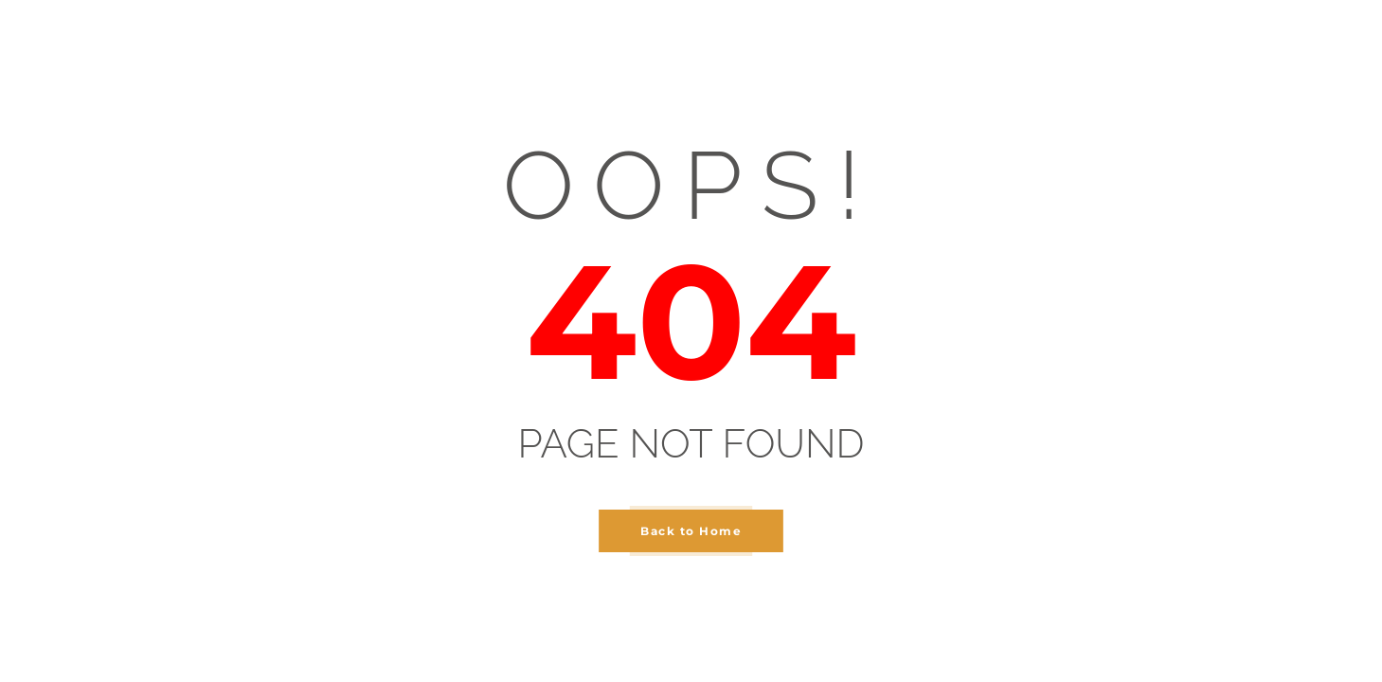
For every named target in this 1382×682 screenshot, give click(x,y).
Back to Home (691, 531)
